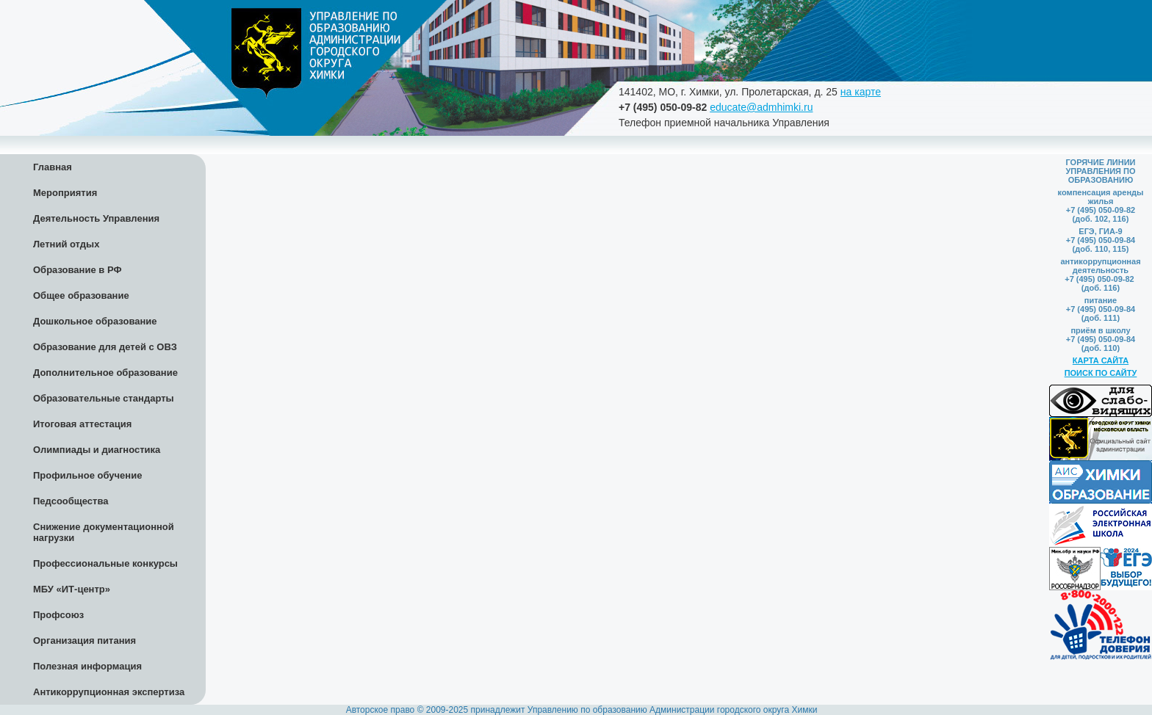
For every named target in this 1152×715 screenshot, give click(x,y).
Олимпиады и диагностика (96, 449)
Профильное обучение (87, 475)
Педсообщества (70, 501)
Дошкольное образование (95, 321)
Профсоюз (58, 614)
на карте (860, 92)
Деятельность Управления (96, 218)
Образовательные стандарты (103, 398)
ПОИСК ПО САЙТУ (1101, 373)
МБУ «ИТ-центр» (71, 589)
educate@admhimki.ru (761, 107)
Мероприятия (65, 192)
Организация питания (84, 640)
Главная (52, 167)
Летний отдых (66, 244)
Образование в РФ (77, 269)
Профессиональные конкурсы (105, 563)
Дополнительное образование (105, 372)
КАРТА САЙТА (1100, 360)
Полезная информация (87, 666)
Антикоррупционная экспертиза (108, 691)
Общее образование (81, 295)
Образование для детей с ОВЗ (105, 346)
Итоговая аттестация (82, 423)
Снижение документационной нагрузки (103, 532)
